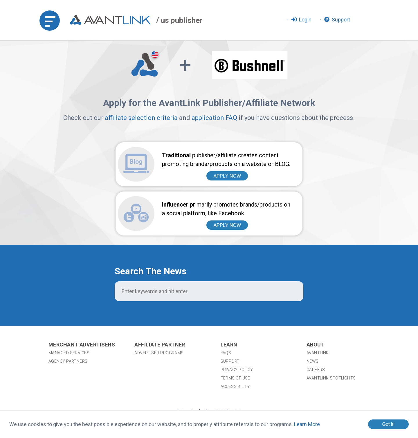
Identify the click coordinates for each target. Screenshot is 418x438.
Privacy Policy (237, 326)
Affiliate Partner (159, 302)
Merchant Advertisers (81, 302)
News (313, 318)
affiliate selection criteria (141, 117)
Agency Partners (68, 318)
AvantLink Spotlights (332, 335)
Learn (229, 302)
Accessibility (235, 343)
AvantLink (318, 310)
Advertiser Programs (159, 310)
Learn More (307, 424)
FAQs (226, 310)
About (316, 302)
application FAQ (214, 117)
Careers (316, 326)
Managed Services (68, 310)
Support (230, 318)
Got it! (388, 424)
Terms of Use (235, 335)
